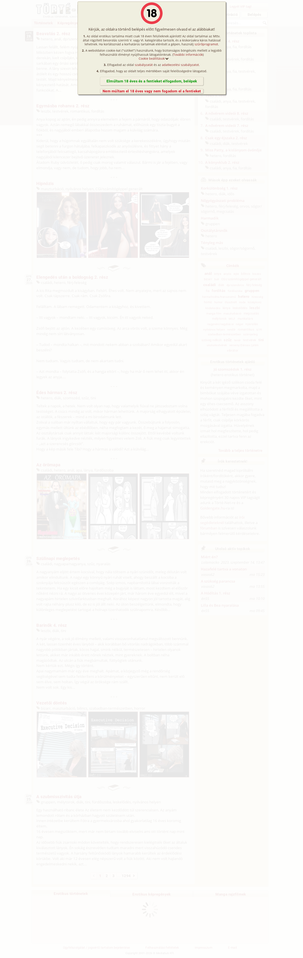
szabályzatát (144, 65)
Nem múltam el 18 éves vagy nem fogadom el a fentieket (152, 91)
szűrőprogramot (206, 44)
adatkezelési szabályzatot (180, 65)
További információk (188, 54)
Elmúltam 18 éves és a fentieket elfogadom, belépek (152, 81)
